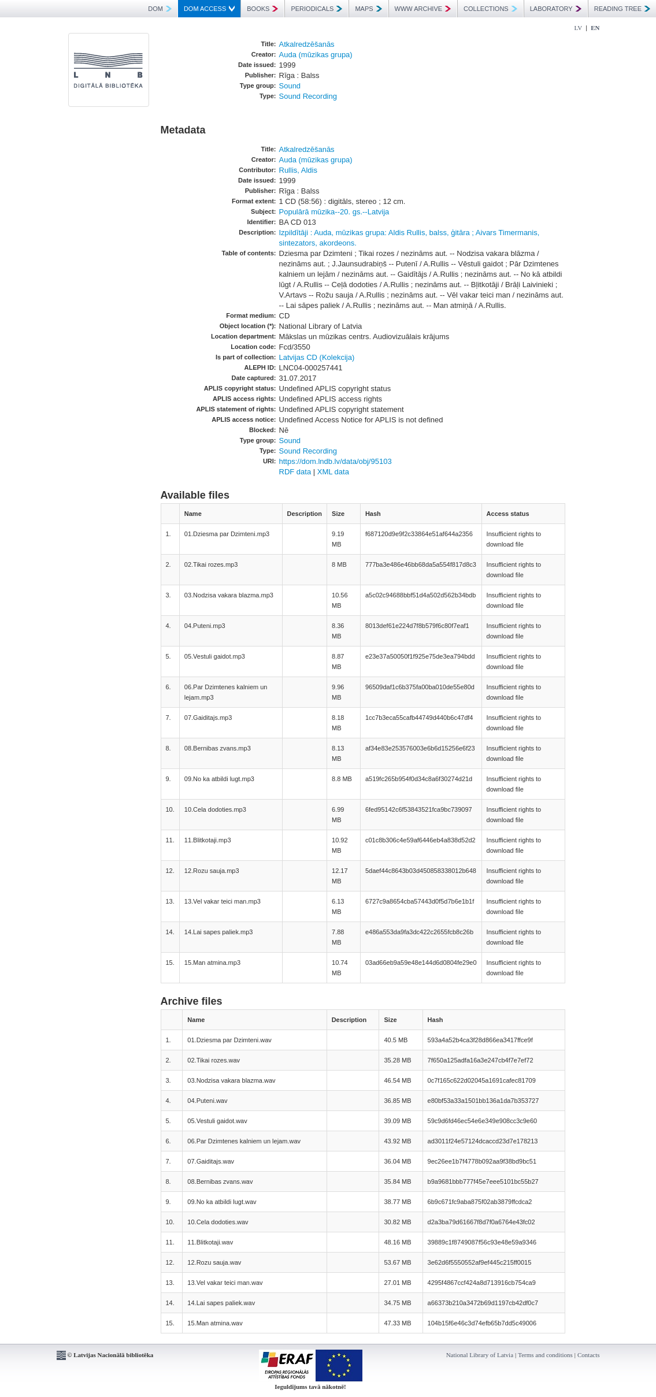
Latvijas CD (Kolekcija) (317, 357)
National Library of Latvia (479, 1354)
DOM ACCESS (209, 8)
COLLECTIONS (490, 8)
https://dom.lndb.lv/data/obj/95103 (335, 461)
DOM (160, 8)
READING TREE (622, 8)
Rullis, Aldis (298, 170)
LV (579, 27)
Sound (290, 85)
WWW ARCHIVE (423, 8)
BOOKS (262, 8)
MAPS (368, 8)
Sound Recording (308, 96)
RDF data (295, 471)
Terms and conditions (545, 1354)
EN (595, 27)
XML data (333, 471)
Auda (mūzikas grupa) (316, 54)
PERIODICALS (316, 8)
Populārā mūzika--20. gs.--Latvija (334, 211)
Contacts (588, 1354)
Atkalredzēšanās (307, 44)
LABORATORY (555, 8)
